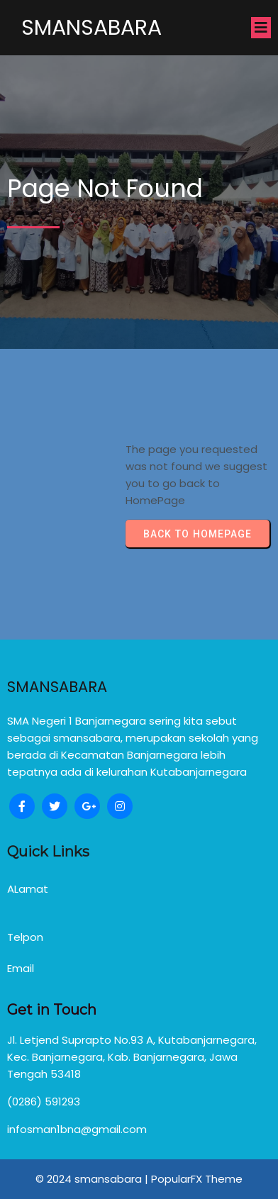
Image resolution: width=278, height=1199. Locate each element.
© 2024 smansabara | (93, 1178)
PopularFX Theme (197, 1178)
